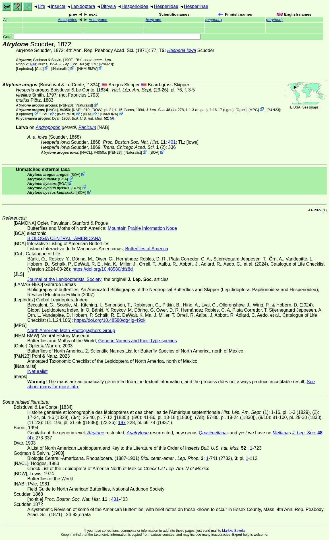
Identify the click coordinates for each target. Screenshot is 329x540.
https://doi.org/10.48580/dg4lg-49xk (110, 320)
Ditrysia (108, 6)
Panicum (87, 127)
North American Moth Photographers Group (71, 330)
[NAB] (76, 109)
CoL (39, 68)
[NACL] (52, 109)
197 (122, 422)
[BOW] (97, 109)
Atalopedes (67, 20)
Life (41, 6)
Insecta (58, 6)
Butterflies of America (146, 248)
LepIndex (24, 68)
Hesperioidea (134, 6)
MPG (254, 109)
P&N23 (106, 64)
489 (33, 64)
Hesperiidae (166, 6)
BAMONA (109, 114)
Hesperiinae (196, 6)
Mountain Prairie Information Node (142, 228)
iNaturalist (60, 68)
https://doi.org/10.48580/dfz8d (103, 269)
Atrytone (154, 20)
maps (314, 107)
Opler (241, 109)
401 (172, 142)
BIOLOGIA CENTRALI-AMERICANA (64, 238)
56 (112, 118)
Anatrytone (98, 20)
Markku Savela (233, 531)
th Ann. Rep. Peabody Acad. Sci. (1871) (107, 50)
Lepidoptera (83, 6)
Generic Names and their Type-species (137, 340)
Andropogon (48, 127)
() (213, 20)
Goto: (101, 37)
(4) (74, 64)
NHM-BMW (87, 68)
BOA (88, 114)
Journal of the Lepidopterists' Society (64, 279)
